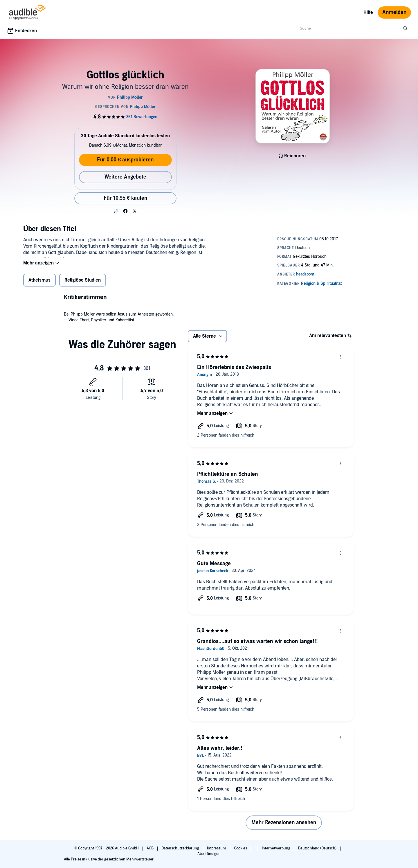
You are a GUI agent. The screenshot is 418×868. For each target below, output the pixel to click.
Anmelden (394, 12)
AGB (150, 848)
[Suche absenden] (406, 28)
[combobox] (353, 28)
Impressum (217, 848)
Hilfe (368, 12)
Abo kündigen (208, 853)
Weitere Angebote (125, 177)
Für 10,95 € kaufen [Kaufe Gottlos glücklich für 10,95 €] (125, 198)
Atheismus (39, 284)
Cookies (241, 848)
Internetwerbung (276, 848)
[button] (116, 211)
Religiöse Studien (82, 284)
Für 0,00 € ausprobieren (125, 160)
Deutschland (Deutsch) (317, 848)
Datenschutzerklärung (180, 848)
